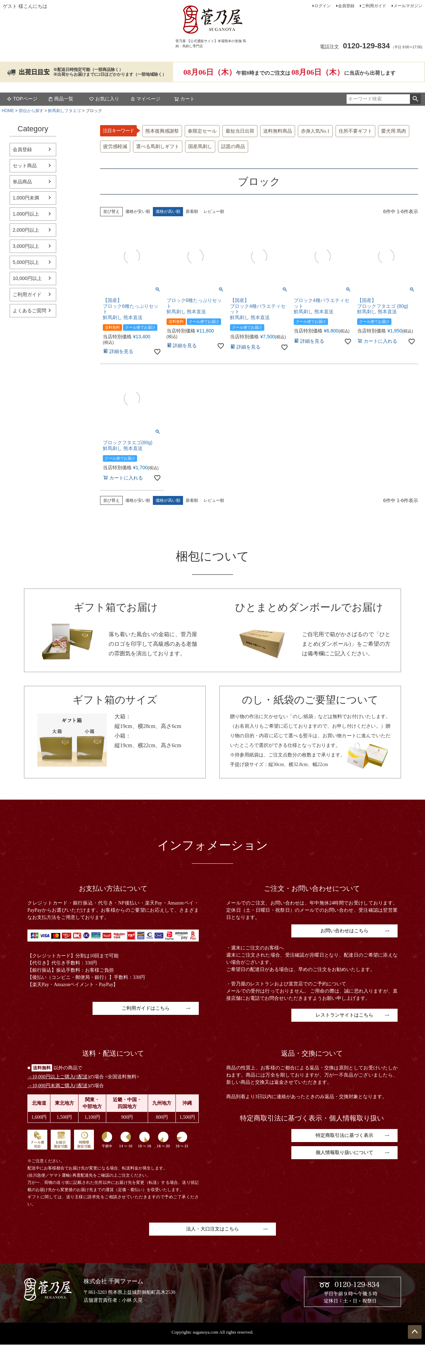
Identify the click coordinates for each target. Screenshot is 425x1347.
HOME (8, 110)
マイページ (145, 98)
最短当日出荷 (240, 131)
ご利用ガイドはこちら (146, 1008)
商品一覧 (60, 98)
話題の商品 (233, 146)
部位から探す (31, 110)
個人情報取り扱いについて (344, 1152)
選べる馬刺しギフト (157, 146)
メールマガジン (407, 5)
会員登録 (346, 5)
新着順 (192, 211)
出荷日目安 (34, 72)
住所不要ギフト (355, 131)
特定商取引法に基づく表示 (344, 1135)
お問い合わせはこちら (344, 930)
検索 (415, 99)
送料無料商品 (277, 131)
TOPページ (22, 98)
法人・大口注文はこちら (212, 1228)
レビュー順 (214, 211)
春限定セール (202, 131)
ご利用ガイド (374, 5)
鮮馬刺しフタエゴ (64, 110)
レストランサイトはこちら (344, 1015)
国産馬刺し (200, 146)
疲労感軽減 (115, 146)
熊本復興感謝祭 (162, 131)
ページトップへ (415, 1332)
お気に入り (104, 98)
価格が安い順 (137, 211)
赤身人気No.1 (315, 131)
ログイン (322, 5)
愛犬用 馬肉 (393, 131)
